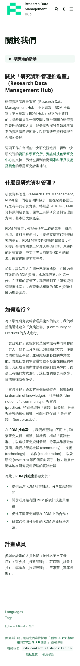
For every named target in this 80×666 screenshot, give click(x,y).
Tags (9, 617)
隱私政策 (32, 654)
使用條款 (48, 654)
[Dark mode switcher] (64, 9)
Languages (14, 611)
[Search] (56, 9)
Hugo (11, 626)
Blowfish (23, 626)
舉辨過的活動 (24, 58)
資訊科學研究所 (31, 153)
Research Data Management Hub (36, 8)
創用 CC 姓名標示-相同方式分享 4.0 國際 (46, 640)
